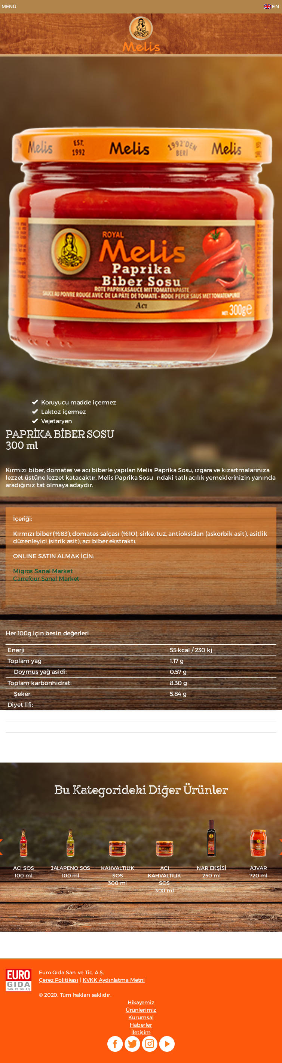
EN (271, 6)
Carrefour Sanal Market (46, 578)
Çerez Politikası (58, 980)
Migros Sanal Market (43, 571)
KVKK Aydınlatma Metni (114, 980)
